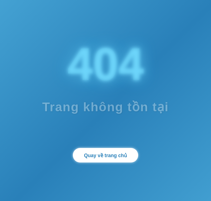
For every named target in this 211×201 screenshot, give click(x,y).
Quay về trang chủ (105, 155)
